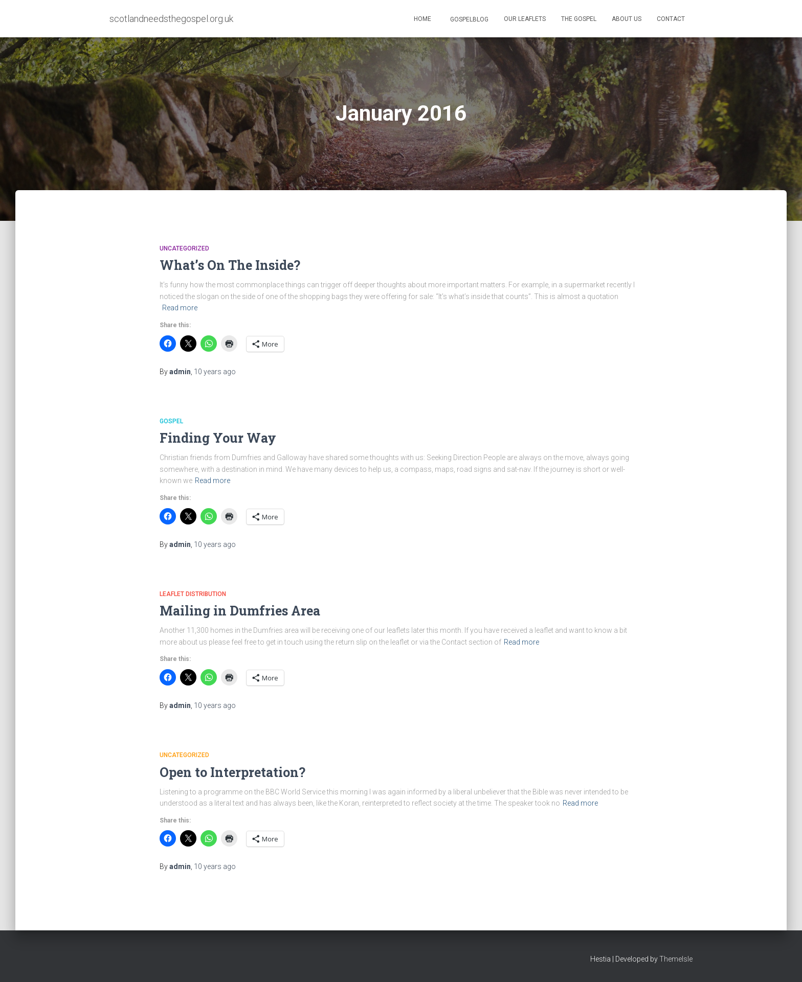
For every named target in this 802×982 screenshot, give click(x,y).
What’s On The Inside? (230, 265)
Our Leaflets (525, 18)
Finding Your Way (218, 437)
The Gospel (578, 18)
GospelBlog (468, 19)
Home (422, 18)
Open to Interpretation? (232, 772)
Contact (671, 18)
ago (215, 372)
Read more (179, 308)
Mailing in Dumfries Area (240, 610)
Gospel (171, 421)
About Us (626, 18)
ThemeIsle (676, 959)
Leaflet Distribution (193, 594)
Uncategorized (184, 248)
